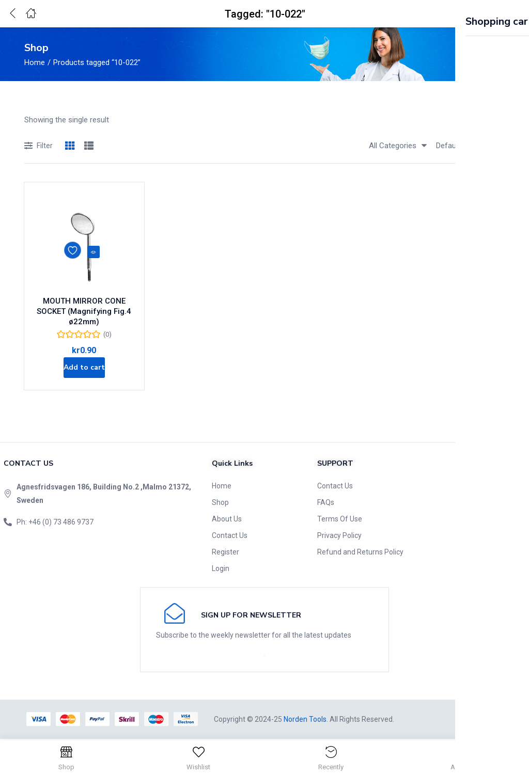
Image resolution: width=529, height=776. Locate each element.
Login (220, 569)
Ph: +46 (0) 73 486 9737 (55, 523)
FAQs (325, 503)
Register (225, 553)
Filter (38, 146)
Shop (220, 503)
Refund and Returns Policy (360, 553)
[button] (495, 13)
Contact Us (229, 536)
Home (34, 62)
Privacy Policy (339, 536)
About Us (227, 520)
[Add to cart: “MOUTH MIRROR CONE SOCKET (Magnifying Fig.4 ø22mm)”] (84, 365)
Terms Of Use (339, 520)
